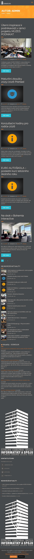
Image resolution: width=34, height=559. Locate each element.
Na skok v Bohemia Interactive (12, 217)
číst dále (6, 71)
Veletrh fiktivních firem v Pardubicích (17, 318)
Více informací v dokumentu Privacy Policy (17, 554)
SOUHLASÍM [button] (13, 556)
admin (18, 59)
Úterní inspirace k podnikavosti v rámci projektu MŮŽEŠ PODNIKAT (13, 30)
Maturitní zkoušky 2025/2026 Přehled (12, 80)
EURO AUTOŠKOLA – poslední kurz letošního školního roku (15, 171)
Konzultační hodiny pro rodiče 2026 (14, 125)
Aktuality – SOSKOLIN (11, 345)
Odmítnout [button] (21, 556)
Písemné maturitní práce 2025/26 (16, 306)
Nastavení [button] (24, 552)
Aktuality (24, 59)
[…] (21, 67)
